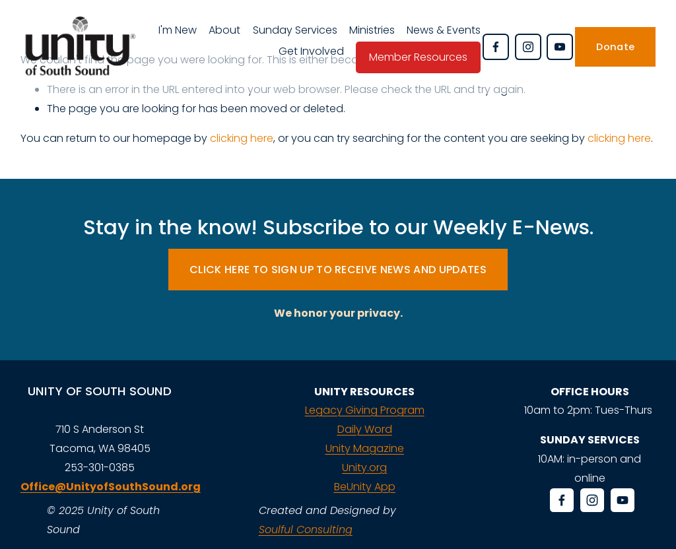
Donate (615, 46)
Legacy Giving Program (364, 410)
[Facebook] (496, 47)
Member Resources (418, 57)
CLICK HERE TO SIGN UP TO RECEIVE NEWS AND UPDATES (338, 269)
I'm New (177, 30)
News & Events (444, 30)
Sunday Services (295, 30)
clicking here (241, 138)
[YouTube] (560, 47)
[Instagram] (528, 47)
